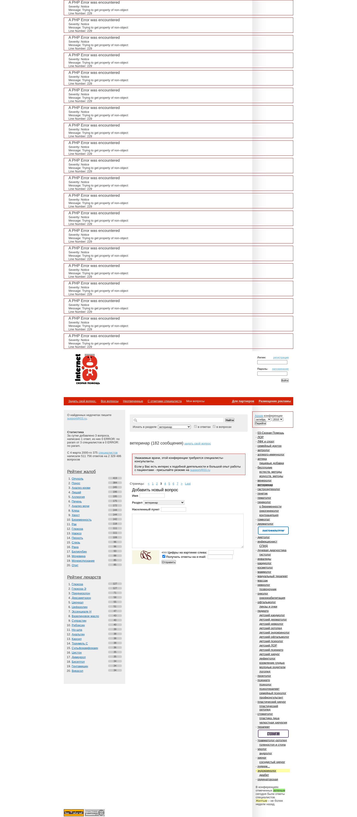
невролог (264, 585)
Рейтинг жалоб (81, 471)
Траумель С (80, 643)
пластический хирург (272, 701)
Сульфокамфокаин (85, 648)
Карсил (77, 639)
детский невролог (271, 624)
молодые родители (272, 667)
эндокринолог (267, 770)
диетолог (264, 537)
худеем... (264, 766)
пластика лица (269, 718)
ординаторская (268, 779)
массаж (263, 580)
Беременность (82, 519)
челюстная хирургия (273, 722)
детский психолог (271, 641)
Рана (75, 547)
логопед (264, 671)
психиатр (264, 680)
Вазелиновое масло (85, 616)
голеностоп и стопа (272, 744)
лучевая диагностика (272, 550)
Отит (75, 565)
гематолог (264, 497)
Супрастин (79, 620)
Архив (259, 415)
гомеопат (264, 519)
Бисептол (78, 661)
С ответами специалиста (164, 401)
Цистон (77, 652)
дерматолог (265, 523)
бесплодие (265, 467)
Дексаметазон (81, 598)
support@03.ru (77, 418)
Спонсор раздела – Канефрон (273, 531)
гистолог (265, 554)
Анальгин (78, 634)
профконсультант (271, 697)
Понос (76, 483)
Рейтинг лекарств (84, 577)
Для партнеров (243, 401)
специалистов (107, 452)
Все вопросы (109, 401)
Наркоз (77, 533)
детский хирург (269, 654)
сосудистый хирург (272, 762)
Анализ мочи (80, 506)
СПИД (263, 546)
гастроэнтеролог (269, 489)
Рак (74, 524)
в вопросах (223, 427)
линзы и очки (268, 606)
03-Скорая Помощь (271, 432)
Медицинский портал (87, 369)
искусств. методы (271, 476)
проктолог (264, 675)
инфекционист (267, 541)
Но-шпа (77, 629)
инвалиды (264, 559)
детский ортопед (270, 628)
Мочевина (79, 556)
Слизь (76, 542)
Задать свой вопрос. (82, 401)
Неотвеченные (133, 401)
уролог (262, 749)
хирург (262, 757)
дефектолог (267, 658)
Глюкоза (77, 528)
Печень (77, 501)
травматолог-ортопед (272, 740)
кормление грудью (272, 662)
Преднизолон (81, 593)
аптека (262, 458)
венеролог (265, 480)
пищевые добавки (271, 463)
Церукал (77, 602)
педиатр (263, 611)
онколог (263, 593)
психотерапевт (269, 688)
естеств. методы (270, 471)
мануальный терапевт (273, 576)
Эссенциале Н (82, 611)
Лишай (76, 492)
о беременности (270, 506)
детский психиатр (271, 650)
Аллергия (78, 497)
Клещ (75, 510)
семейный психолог (272, 693)
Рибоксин (78, 625)
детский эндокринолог (274, 632)
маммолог (264, 572)
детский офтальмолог (274, 637)
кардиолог (265, 563)
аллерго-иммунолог (271, 454)
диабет (264, 775)
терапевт (264, 727)
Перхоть (77, 538)
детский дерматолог (273, 619)
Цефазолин (79, 607)
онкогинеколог (269, 510)
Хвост (76, 515)
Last (188, 483)
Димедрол (79, 657)
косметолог (265, 567)
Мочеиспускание (83, 560)
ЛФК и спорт (266, 441)
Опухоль (77, 478)
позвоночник (267, 589)
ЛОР (261, 437)
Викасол (77, 670)
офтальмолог (267, 602)
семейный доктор (269, 445)
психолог (265, 684)
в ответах (204, 427)
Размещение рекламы (275, 401)
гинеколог (264, 502)
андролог (265, 753)
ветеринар (265, 484)
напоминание (280, 368)
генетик (263, 493)
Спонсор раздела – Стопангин (273, 734)
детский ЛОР (268, 645)
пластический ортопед (268, 707)
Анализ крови (81, 487)
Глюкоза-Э (79, 588)
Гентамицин (80, 666)
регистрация (281, 357)
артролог (264, 450)
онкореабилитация (272, 598)
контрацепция (268, 515)
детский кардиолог (272, 615)
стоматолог (265, 714)
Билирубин (79, 551)
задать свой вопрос (197, 443)
